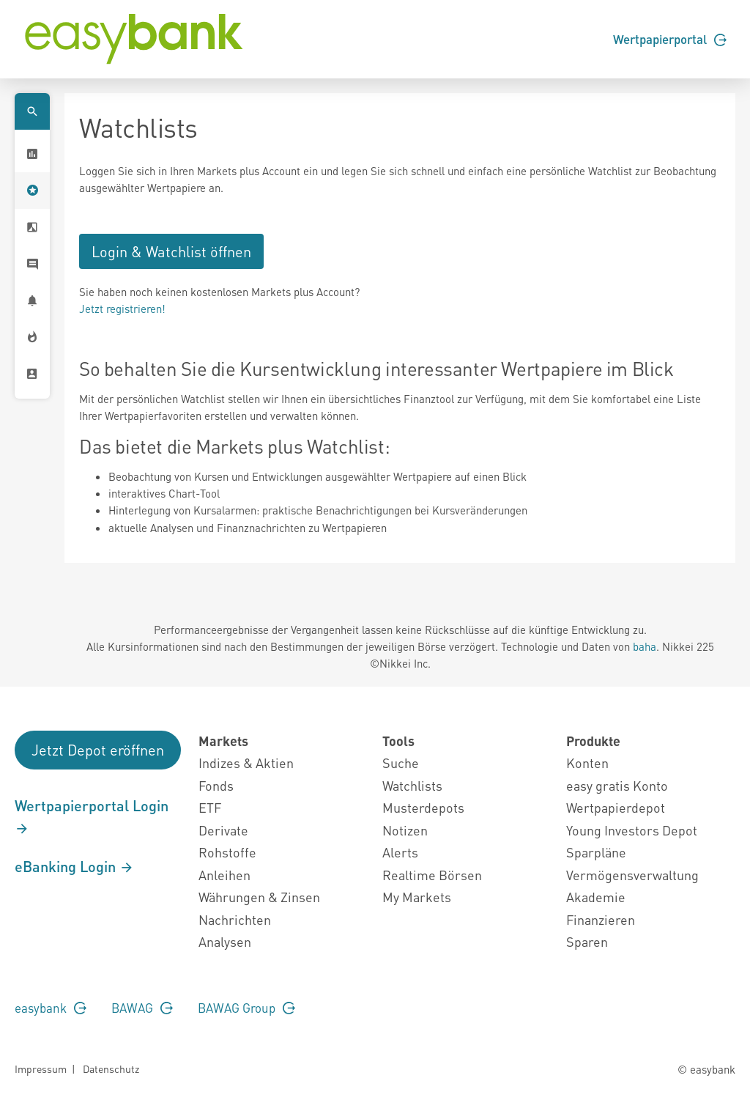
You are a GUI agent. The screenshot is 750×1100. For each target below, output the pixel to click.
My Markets (416, 896)
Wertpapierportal (670, 39)
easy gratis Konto (617, 785)
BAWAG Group (246, 1008)
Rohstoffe (227, 852)
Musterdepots (423, 807)
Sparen (587, 941)
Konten (587, 762)
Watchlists (412, 785)
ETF (209, 807)
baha (644, 646)
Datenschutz (111, 1068)
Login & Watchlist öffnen (171, 251)
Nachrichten (234, 919)
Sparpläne (596, 852)
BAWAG (142, 1008)
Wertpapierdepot (615, 807)
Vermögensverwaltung (632, 874)
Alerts (400, 852)
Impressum (41, 1068)
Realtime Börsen (432, 874)
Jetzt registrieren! (122, 308)
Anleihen (224, 874)
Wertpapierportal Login (91, 816)
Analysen (224, 941)
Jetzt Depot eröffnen (97, 749)
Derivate (223, 830)
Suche (400, 762)
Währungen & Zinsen (259, 896)
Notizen (405, 830)
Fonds (216, 785)
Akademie (595, 896)
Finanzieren (600, 919)
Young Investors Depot (631, 830)
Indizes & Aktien (246, 762)
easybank (50, 1008)
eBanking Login (74, 866)
